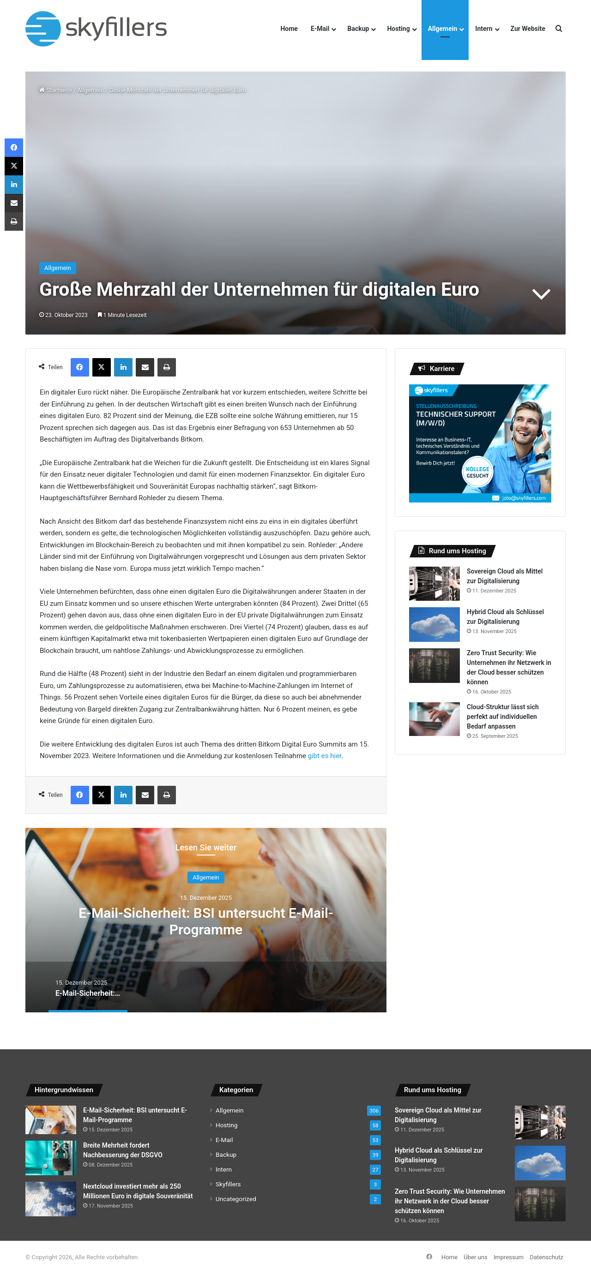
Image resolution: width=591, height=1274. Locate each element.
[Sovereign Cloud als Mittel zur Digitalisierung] (434, 584)
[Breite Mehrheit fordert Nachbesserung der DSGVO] (50, 1158)
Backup (358, 28)
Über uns (475, 1257)
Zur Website (528, 28)
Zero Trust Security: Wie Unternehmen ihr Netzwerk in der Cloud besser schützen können (450, 1201)
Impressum (509, 1257)
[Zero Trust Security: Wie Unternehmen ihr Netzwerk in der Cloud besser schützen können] (434, 665)
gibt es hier (325, 756)
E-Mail (320, 28)
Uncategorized (236, 1198)
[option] (205, 920)
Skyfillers (228, 1184)
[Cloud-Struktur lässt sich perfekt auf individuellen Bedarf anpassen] (434, 719)
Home (288, 28)
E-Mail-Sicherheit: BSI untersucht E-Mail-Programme (205, 920)
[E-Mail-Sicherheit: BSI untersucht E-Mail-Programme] (50, 1120)
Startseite (55, 90)
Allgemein (443, 28)
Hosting (398, 28)
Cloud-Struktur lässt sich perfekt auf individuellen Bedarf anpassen (503, 716)
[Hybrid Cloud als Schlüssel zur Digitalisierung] (434, 624)
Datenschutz (546, 1257)
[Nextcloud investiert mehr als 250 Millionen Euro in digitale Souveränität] (50, 1199)
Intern (483, 28)
